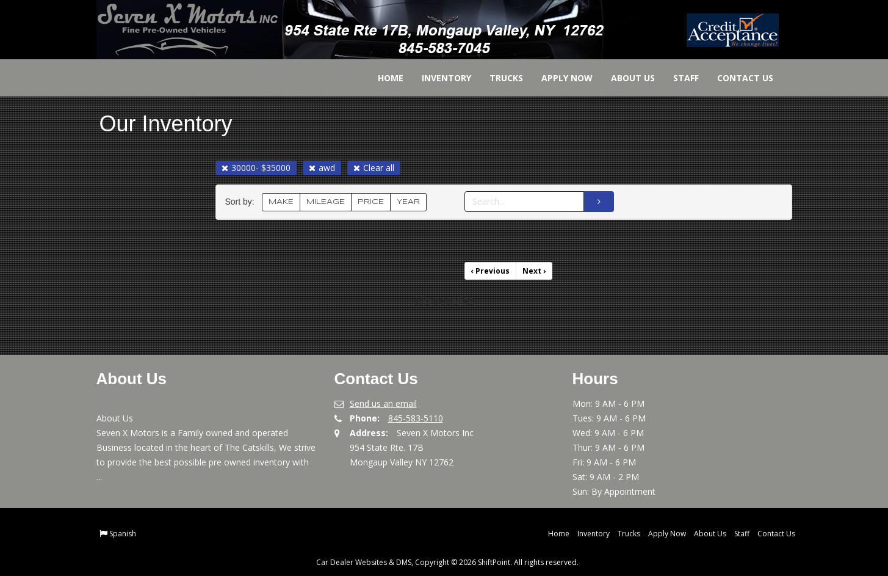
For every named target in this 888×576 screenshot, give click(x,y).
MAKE (281, 202)
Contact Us (737, 78)
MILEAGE (325, 202)
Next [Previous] (534, 271)
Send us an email (383, 403)
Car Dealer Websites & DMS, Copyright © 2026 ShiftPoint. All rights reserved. (447, 562)
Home (382, 78)
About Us (624, 78)
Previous (490, 271)
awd (322, 167)
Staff (677, 78)
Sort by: (242, 201)
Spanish (122, 533)
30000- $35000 (256, 167)
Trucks (497, 78)
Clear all (373, 167)
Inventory (438, 78)
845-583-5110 (415, 418)
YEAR (408, 202)
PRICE (371, 202)
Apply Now (558, 78)
